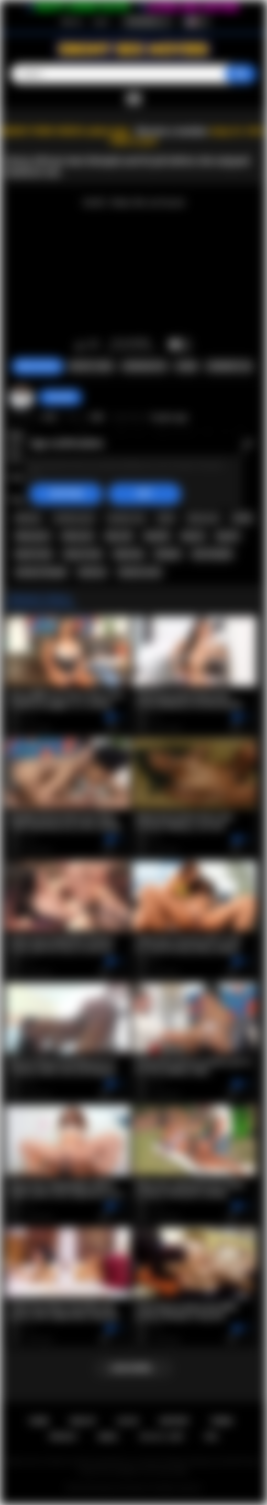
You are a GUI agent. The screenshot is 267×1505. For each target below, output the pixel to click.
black (166, 517)
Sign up (71, 21)
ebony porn (32, 536)
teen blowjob (212, 554)
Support (174, 1421)
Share (186, 366)
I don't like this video (93, 345)
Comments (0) (229, 366)
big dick (157, 536)
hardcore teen (139, 572)
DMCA (108, 1437)
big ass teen (83, 554)
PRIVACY (63, 1437)
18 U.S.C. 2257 (161, 1437)
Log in (100, 21)
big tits (227, 536)
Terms (221, 1421)
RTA (211, 1437)
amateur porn (74, 517)
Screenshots (144, 366)
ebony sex (78, 536)
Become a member (172, 131)
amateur (28, 517)
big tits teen (33, 554)
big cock (118, 536)
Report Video (91, 366)
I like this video (79, 345)
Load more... (133, 1368)
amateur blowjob (40, 572)
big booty (128, 554)
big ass (193, 536)
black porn (203, 517)
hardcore (92, 572)
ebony (242, 517)
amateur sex (126, 517)
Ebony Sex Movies (122, 1488)
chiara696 (60, 397)
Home (39, 1421)
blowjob (167, 554)
